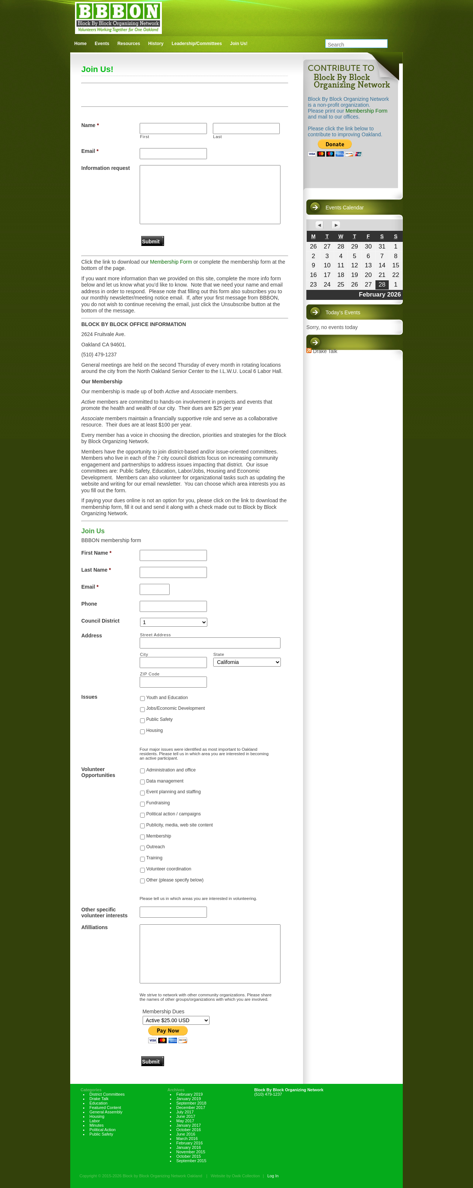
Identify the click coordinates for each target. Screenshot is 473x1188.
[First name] (173, 128)
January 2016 (188, 1147)
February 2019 (189, 1094)
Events (102, 43)
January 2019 (188, 1098)
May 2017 (185, 1121)
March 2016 (187, 1138)
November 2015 (190, 1152)
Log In (273, 1176)
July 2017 (185, 1112)
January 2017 (188, 1125)
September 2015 (191, 1160)
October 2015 (188, 1156)
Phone (89, 604)
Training (154, 857)
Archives (175, 1090)
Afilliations (94, 927)
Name (90, 125)
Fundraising (158, 802)
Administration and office (171, 770)
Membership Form (171, 262)
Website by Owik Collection (235, 1176)
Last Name (96, 570)
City (144, 654)
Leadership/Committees (196, 43)
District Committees (107, 1094)
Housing (154, 730)
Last (217, 136)
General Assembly (105, 1112)
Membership (158, 836)
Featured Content (105, 1107)
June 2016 (185, 1134)
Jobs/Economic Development (175, 708)
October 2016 (188, 1129)
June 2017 (185, 1116)
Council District (100, 621)
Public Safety (159, 719)
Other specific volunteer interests (104, 912)
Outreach (155, 846)
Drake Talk (325, 351)
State (218, 654)
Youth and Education (167, 697)
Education (98, 1103)
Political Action (102, 1129)
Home (80, 43)
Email (90, 151)
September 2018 (191, 1103)
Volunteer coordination (168, 869)
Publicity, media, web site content (179, 825)
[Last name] (246, 128)
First (144, 136)
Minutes (96, 1125)
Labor (94, 1121)
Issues (89, 697)
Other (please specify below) (175, 880)
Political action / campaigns (173, 813)
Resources (129, 43)
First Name (96, 553)
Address (91, 635)
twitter (381, 26)
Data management (165, 781)
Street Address (155, 635)
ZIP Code (150, 674)
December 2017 (190, 1107)
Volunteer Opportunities (98, 772)
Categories (91, 1090)
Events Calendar (345, 207)
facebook (397, 26)
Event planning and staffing (173, 791)
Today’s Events (343, 312)
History (155, 43)
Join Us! (238, 43)
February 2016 (189, 1143)
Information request (105, 168)
